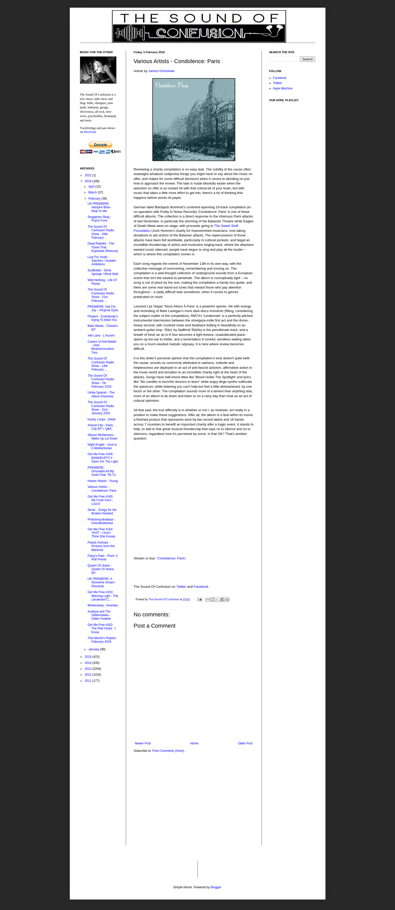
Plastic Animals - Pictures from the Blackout (101, 546)
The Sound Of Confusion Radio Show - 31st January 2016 (100, 407)
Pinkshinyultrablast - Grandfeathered (101, 521)
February (94, 198)
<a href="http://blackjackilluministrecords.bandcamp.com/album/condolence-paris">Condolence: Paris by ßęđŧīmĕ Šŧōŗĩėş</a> (194, 534)
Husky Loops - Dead (101, 419)
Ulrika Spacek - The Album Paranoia (100, 394)
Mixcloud (90, 132)
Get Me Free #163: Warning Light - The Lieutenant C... (102, 595)
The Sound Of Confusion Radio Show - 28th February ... (100, 232)
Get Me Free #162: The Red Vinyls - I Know (101, 628)
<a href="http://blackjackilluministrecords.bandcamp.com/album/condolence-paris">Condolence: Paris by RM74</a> (194, 497)
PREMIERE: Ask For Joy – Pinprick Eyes (102, 308)
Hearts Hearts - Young (102, 481)
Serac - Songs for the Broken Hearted (101, 511)
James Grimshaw (161, 71)
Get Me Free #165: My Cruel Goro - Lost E (100, 500)
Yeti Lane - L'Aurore (100, 335)
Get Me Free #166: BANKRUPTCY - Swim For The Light (102, 457)
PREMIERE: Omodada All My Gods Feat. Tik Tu (101, 471)
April (91, 186)
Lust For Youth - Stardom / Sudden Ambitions (101, 260)
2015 (88, 657)
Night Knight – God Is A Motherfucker (102, 446)
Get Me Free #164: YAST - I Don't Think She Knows (101, 532)
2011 (88, 681)
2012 (88, 674)
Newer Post (143, 743)
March (93, 192)
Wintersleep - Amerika (102, 605)
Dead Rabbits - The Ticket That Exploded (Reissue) (102, 247)
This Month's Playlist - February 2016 (102, 639)
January (94, 649)
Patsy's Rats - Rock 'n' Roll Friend (102, 557)
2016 (88, 181)
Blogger (216, 887)
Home (194, 743)
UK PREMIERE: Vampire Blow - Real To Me (99, 207)
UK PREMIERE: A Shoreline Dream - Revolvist (101, 582)
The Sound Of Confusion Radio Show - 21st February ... (100, 295)
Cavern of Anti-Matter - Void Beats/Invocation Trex (101, 347)
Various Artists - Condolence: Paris (101, 488)
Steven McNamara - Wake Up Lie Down (102, 436)
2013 (88, 669)
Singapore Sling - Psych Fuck (99, 218)
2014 (88, 663)
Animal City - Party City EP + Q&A (100, 427)
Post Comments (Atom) (168, 751)
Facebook (201, 587)
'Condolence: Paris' (171, 558)
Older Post (245, 743)
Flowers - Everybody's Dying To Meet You (102, 318)
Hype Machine (283, 88)
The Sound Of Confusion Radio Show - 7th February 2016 (100, 381)
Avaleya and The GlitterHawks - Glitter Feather (99, 615)
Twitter (181, 587)
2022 (88, 175)
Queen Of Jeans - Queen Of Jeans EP (100, 569)
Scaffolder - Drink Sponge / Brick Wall (102, 272)
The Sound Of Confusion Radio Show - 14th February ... (100, 364)
